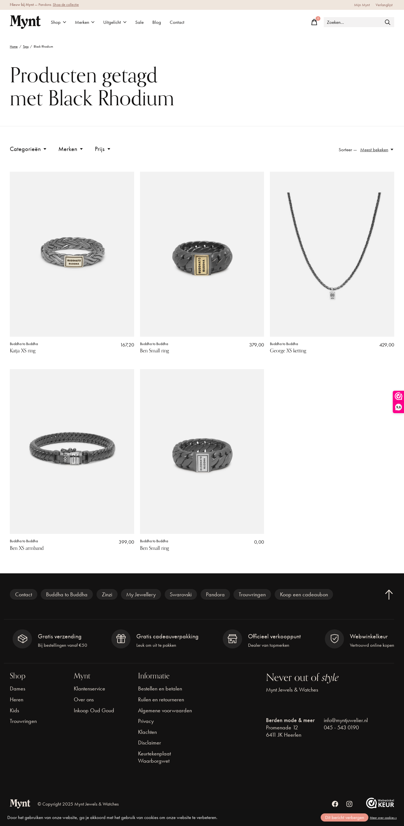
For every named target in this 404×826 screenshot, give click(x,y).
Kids (14, 710)
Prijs (103, 149)
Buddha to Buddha (24, 343)
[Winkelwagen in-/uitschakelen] (314, 22)
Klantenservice (89, 688)
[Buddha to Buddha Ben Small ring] (202, 254)
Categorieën (28, 149)
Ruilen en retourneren (161, 699)
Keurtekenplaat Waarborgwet (154, 757)
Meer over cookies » (383, 817)
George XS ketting (288, 350)
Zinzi (107, 594)
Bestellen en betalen (160, 688)
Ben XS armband (27, 548)
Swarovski (181, 594)
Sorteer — (348, 150)
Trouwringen (252, 594)
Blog (156, 22)
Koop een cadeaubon (304, 594)
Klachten (147, 732)
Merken (85, 22)
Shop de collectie (66, 4)
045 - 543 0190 (341, 727)
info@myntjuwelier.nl (346, 720)
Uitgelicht (115, 22)
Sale (139, 22)
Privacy (146, 721)
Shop (58, 22)
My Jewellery (141, 594)
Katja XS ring (22, 350)
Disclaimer (149, 742)
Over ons (84, 699)
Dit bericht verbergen (344, 817)
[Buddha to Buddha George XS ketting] (332, 254)
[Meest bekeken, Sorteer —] (377, 150)
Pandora (215, 594)
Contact (177, 22)
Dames (17, 688)
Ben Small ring (154, 350)
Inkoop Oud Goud (94, 710)
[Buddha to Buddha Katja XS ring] (72, 254)
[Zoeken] (359, 22)
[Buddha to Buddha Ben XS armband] (72, 451)
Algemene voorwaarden (165, 710)
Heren (16, 699)
